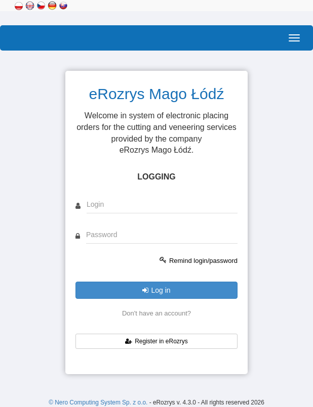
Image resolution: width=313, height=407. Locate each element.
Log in (156, 290)
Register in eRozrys (156, 341)
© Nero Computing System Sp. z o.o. (99, 402)
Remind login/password (203, 260)
